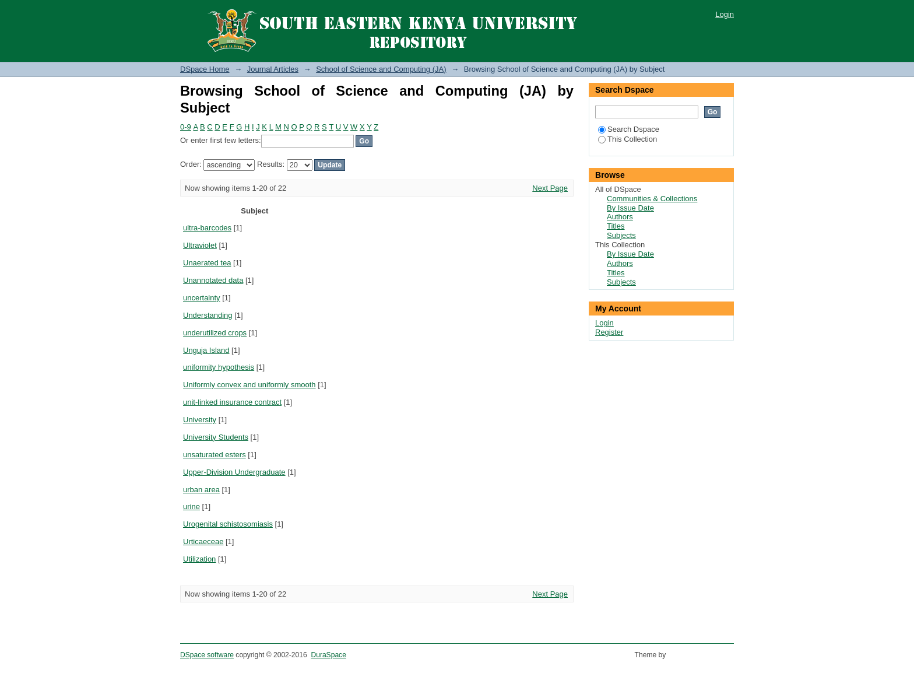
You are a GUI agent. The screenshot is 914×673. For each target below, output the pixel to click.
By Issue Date (630, 208)
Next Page (550, 188)
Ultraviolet (200, 245)
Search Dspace (628, 129)
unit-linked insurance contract (232, 402)
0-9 (185, 126)
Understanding (208, 315)
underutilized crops (215, 332)
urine (191, 506)
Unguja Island (206, 350)
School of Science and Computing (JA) (381, 69)
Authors (620, 216)
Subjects (621, 235)
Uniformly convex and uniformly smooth (249, 384)
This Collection (627, 139)
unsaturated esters (214, 454)
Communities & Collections (652, 198)
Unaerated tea (207, 262)
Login (724, 14)
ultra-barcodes (207, 227)
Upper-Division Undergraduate (234, 472)
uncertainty (201, 297)
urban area (201, 489)
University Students (215, 437)
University (199, 419)
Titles (616, 226)
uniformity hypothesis (218, 367)
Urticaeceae (203, 541)
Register (609, 332)
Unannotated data (213, 280)
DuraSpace (328, 655)
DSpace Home (205, 69)
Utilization (199, 559)
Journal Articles (272, 69)
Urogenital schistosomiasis (228, 524)
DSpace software (207, 655)
